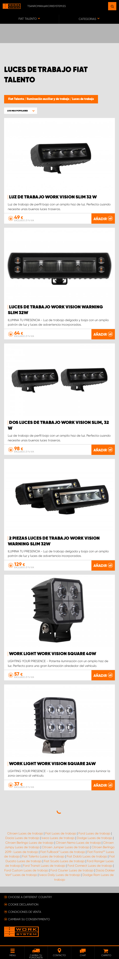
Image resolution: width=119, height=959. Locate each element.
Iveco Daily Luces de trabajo (59, 875)
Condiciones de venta (24, 911)
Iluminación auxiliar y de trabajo (48, 99)
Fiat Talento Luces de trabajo (43, 856)
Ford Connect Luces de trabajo (90, 865)
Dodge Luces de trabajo (94, 838)
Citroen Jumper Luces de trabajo (65, 847)
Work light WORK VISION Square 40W (52, 654)
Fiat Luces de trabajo (60, 833)
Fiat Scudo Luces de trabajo (64, 861)
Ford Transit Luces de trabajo (44, 865)
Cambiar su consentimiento (29, 919)
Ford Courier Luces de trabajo (71, 870)
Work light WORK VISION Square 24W (52, 764)
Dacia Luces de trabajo (22, 838)
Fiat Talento (16, 99)
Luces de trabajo (83, 99)
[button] (20, 111)
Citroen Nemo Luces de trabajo (78, 843)
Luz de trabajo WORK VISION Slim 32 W (53, 197)
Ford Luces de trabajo (94, 833)
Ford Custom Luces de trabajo (26, 870)
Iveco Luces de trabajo (58, 838)
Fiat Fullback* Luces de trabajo (62, 852)
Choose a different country (30, 897)
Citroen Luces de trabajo (25, 833)
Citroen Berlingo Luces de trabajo (29, 843)
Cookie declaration (23, 904)
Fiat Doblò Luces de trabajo (87, 856)
